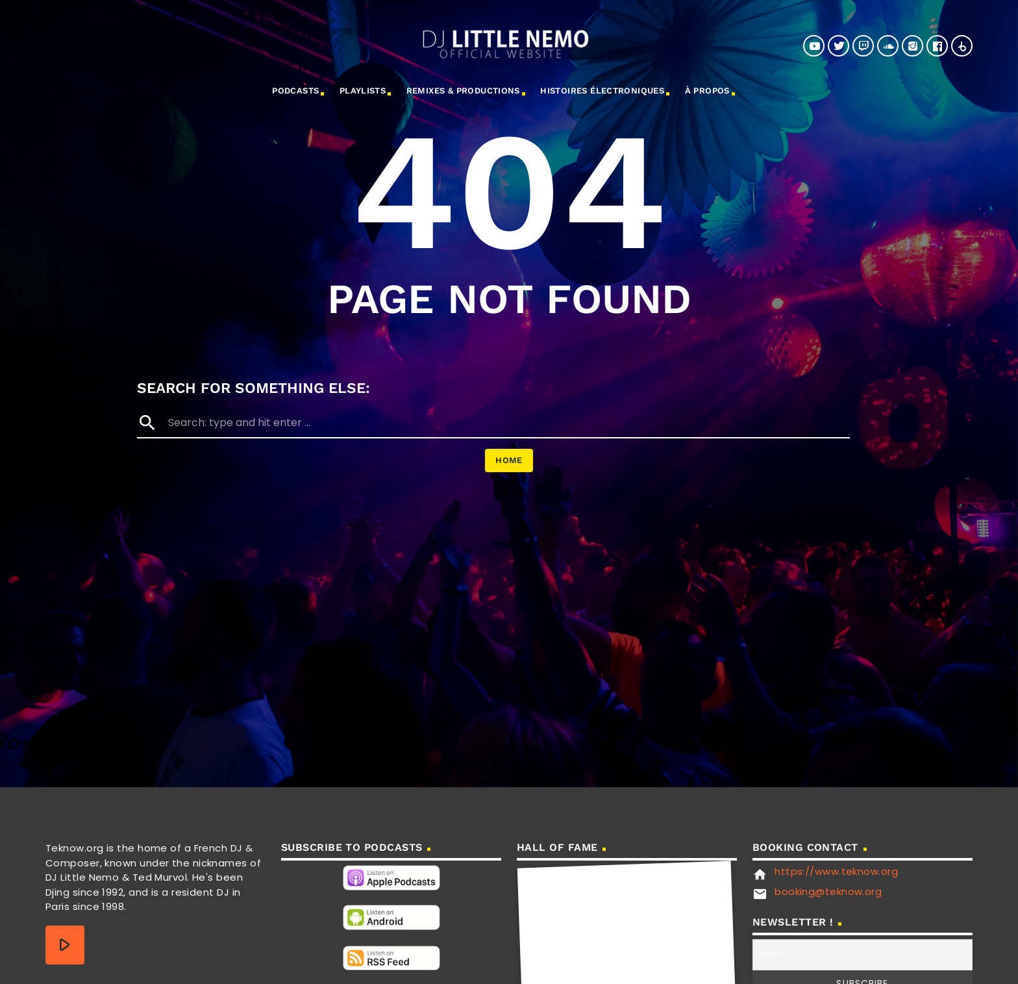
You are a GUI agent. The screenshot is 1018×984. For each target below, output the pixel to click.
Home (509, 460)
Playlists (363, 90)
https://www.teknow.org (836, 871)
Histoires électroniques (602, 90)
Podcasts (295, 90)
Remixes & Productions (463, 90)
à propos (707, 90)
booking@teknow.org (828, 891)
